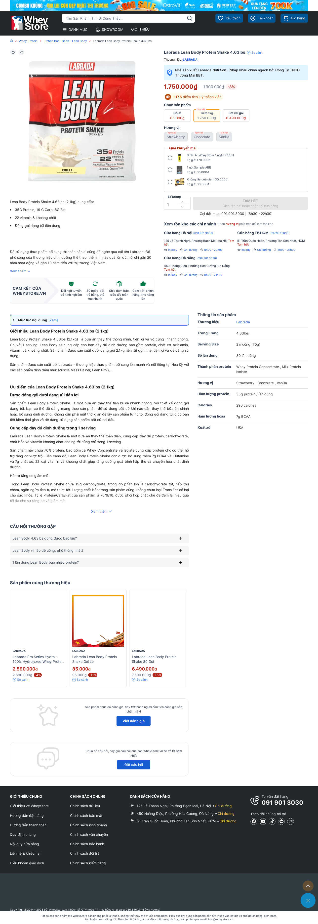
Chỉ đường (189, 250)
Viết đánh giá (133, 721)
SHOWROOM (109, 29)
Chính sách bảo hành (87, 844)
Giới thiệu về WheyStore (29, 806)
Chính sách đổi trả (84, 853)
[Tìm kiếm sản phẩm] (128, 18)
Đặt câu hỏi (133, 764)
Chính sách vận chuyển (89, 834)
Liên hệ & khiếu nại (25, 853)
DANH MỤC (74, 29)
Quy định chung (23, 834)
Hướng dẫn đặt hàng (27, 815)
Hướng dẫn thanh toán (28, 825)
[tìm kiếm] (189, 18)
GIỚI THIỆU (140, 29)
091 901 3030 (282, 802)
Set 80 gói (236, 115)
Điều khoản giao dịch (27, 863)
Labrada (190, 59)
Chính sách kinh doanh (88, 825)
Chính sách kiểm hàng (88, 863)
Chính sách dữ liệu (85, 806)
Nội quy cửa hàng (24, 844)
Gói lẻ (177, 115)
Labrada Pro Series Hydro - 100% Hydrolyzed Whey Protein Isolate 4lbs (38, 661)
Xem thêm (20, 271)
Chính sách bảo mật (86, 815)
